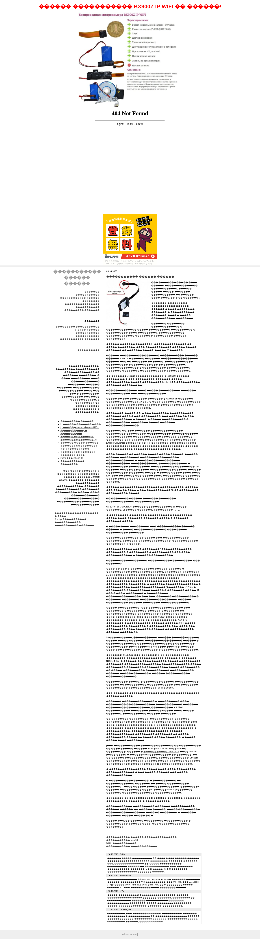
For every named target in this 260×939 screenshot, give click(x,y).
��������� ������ (77, 421)
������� (91, 292)
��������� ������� (81, 310)
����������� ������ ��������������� (141, 837)
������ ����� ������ (79, 442)
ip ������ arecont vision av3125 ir (79, 427)
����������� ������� (79, 339)
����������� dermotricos (161, 751)
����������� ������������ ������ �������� (79, 298)
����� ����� (88, 350)
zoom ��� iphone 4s (71, 458)
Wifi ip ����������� (121, 843)
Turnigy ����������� (70, 519)
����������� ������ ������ (131, 846)
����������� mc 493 (122, 840)
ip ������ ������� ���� (80, 424)
